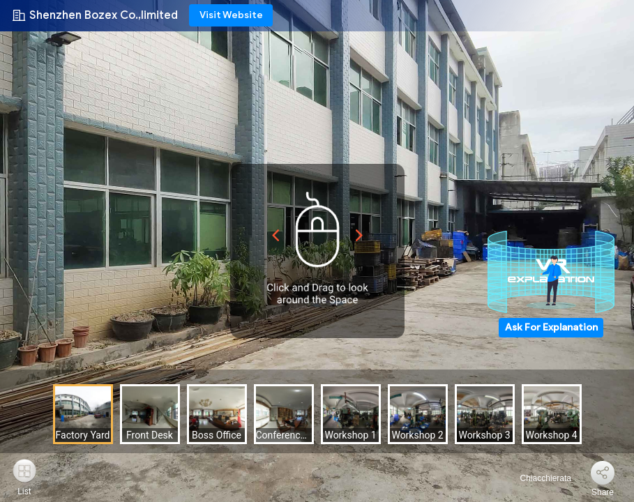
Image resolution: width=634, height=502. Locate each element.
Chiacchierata (537, 478)
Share (602, 492)
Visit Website (231, 15)
